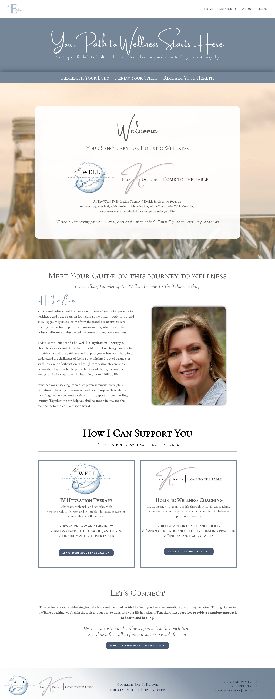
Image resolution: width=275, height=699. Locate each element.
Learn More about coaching (189, 551)
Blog (263, 9)
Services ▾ (227, 9)
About (247, 9)
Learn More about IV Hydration (86, 553)
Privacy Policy (154, 690)
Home (209, 9)
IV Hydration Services (239, 682)
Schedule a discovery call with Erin (137, 645)
